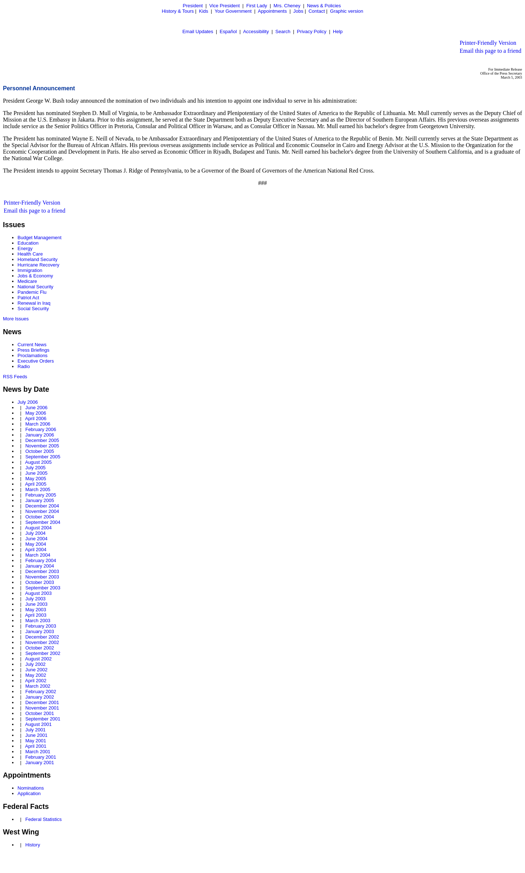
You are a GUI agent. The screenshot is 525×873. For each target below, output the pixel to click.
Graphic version (346, 11)
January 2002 (39, 697)
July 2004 (35, 533)
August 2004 (38, 527)
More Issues (16, 318)
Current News (32, 344)
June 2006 (36, 407)
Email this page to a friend (490, 51)
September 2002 (42, 653)
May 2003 (35, 609)
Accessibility (256, 31)
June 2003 (36, 604)
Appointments (272, 11)
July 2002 (35, 664)
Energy (25, 248)
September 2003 (42, 587)
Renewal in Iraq (34, 303)
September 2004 (42, 522)
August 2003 (38, 593)
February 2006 (40, 429)
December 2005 (42, 440)
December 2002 (42, 637)
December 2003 (42, 571)
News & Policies (324, 5)
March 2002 (37, 686)
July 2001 (35, 729)
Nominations (31, 788)
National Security (35, 286)
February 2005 (40, 495)
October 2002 (39, 648)
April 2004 (36, 549)
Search (282, 31)
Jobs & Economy (35, 276)
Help (338, 31)
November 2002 (42, 642)
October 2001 (39, 713)
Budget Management (40, 237)
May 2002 (35, 675)
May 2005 (35, 478)
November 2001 (42, 708)
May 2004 (35, 544)
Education (28, 243)
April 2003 (36, 615)
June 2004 (36, 538)
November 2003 (42, 577)
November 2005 (42, 446)
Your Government (233, 11)
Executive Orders (36, 361)
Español (228, 31)
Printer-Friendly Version (488, 43)
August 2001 (38, 724)
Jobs (298, 11)
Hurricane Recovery (38, 265)
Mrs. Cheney (286, 5)
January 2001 (39, 762)
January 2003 (39, 631)
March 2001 (37, 751)
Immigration (30, 270)
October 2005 (39, 451)
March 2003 (37, 620)
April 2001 (36, 746)
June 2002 (36, 669)
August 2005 (38, 462)
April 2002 (36, 680)
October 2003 (39, 582)
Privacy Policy (311, 31)
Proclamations (32, 355)
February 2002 (40, 691)
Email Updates (197, 31)
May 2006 (35, 413)
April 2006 (36, 418)
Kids (203, 11)
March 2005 (37, 489)
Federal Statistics (43, 819)
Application (29, 793)
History (32, 845)
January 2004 (39, 566)
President (193, 5)
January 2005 (39, 500)
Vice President (224, 5)
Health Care (30, 254)
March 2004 (37, 555)
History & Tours (178, 11)
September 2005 (42, 456)
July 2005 (35, 467)
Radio (24, 366)
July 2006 (28, 402)
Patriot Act (28, 297)
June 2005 (36, 473)
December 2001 (42, 702)
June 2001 (36, 735)
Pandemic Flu (32, 292)
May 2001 (35, 740)
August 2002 (38, 658)
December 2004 (42, 506)
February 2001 (40, 757)
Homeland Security (38, 259)
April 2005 (36, 484)
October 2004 (39, 517)
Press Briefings (33, 350)
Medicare (27, 281)
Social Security (33, 308)
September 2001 (42, 719)
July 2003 (35, 598)
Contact (316, 11)
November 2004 (42, 511)
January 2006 (39, 435)
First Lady (256, 5)
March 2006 (37, 424)
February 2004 (40, 560)
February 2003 (40, 626)
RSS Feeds (15, 376)
